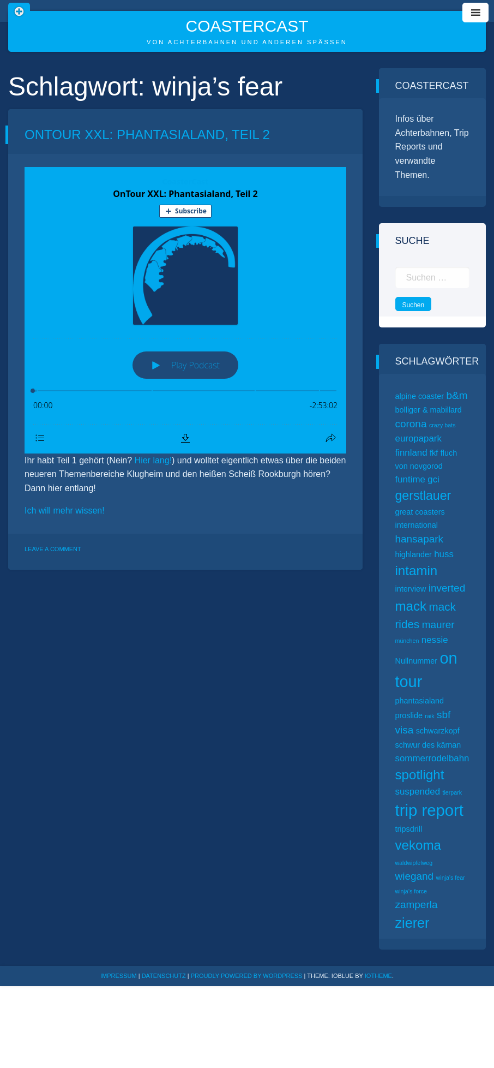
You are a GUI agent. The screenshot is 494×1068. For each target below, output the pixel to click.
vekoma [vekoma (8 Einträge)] (418, 845)
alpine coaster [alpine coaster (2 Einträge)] (419, 396)
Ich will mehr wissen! (65, 510)
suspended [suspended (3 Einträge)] (418, 791)
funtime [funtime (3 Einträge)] (410, 479)
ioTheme (378, 975)
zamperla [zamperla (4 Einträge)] (416, 904)
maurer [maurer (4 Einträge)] (438, 624)
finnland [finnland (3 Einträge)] (411, 453)
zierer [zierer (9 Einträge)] (412, 922)
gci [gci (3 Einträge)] (433, 479)
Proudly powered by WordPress (247, 975)
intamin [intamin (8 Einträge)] (416, 570)
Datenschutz (164, 975)
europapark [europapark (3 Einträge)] (418, 438)
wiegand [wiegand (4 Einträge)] (414, 876)
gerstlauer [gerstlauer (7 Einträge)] (423, 495)
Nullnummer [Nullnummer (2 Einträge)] (416, 661)
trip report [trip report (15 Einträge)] (429, 810)
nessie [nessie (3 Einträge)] (434, 640)
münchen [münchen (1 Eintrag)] (407, 640)
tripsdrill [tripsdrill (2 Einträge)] (409, 829)
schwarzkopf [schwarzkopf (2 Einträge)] (438, 730)
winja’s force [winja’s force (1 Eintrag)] (411, 891)
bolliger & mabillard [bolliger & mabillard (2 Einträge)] (428, 409)
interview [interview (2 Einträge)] (410, 588)
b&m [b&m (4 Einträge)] (457, 395)
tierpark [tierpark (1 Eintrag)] (452, 792)
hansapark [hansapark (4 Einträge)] (419, 539)
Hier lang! (153, 460)
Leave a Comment (53, 549)
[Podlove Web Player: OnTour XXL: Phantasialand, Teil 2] (185, 310)
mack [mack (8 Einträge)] (411, 606)
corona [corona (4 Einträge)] (411, 423)
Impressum (118, 975)
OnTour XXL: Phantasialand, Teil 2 (147, 134)
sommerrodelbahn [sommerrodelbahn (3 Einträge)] (432, 758)
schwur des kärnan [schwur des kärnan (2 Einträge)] (428, 745)
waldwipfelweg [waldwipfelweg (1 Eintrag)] (414, 863)
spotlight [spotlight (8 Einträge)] (419, 774)
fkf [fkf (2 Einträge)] (434, 453)
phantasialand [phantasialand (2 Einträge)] (419, 700)
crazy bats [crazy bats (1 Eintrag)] (442, 425)
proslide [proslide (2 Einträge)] (409, 715)
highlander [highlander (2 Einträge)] (413, 554)
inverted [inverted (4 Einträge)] (447, 588)
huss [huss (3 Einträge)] (444, 554)
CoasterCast (246, 26)
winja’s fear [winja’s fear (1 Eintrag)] (450, 877)
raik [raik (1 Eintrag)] (429, 716)
